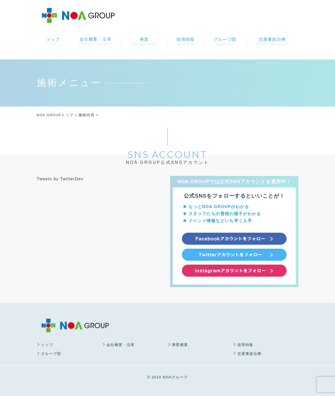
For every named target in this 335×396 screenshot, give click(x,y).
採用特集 (245, 345)
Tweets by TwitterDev (60, 178)
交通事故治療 (272, 41)
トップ (53, 41)
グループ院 (225, 41)
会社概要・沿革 (121, 345)
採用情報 (185, 41)
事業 (144, 41)
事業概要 (180, 345)
